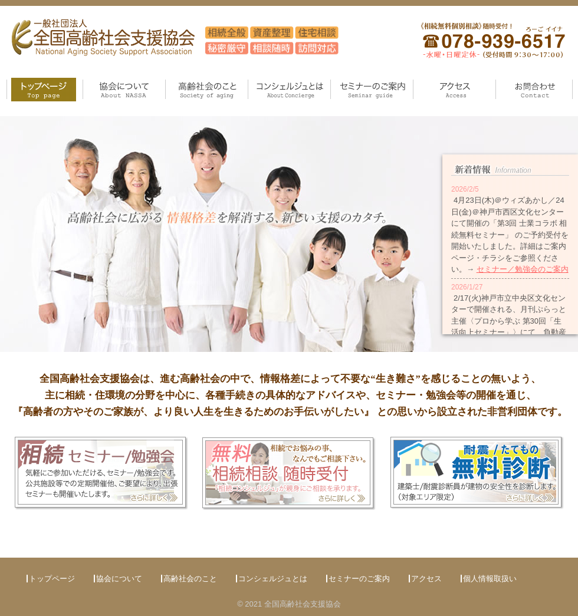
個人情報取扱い (490, 578)
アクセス (426, 578)
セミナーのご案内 (359, 578)
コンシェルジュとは (272, 578)
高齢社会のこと (190, 578)
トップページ (52, 578)
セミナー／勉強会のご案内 (523, 269)
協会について (119, 578)
